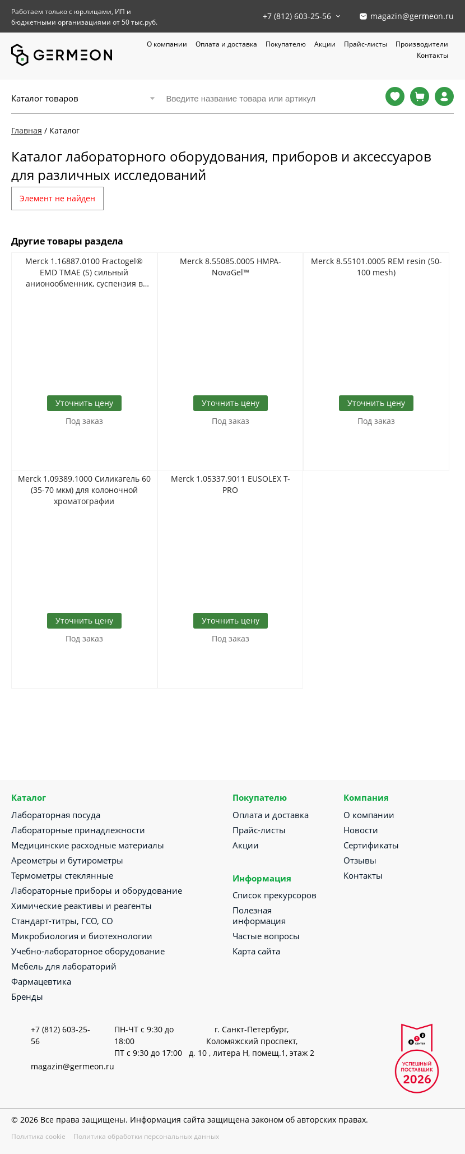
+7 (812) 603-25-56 (297, 16)
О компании (167, 44)
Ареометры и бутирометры (67, 860)
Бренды (27, 996)
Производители (422, 44)
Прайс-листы (365, 44)
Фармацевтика (41, 981)
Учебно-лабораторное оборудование (88, 951)
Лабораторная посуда (55, 814)
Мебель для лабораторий (64, 966)
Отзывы (359, 860)
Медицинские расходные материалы (87, 845)
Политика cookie (38, 1136)
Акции (325, 44)
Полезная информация (259, 915)
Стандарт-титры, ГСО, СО (62, 920)
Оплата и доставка (226, 44)
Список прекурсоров (274, 895)
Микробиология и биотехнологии (81, 935)
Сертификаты (371, 845)
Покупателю (286, 44)
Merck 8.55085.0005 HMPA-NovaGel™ (230, 267)
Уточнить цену (84, 403)
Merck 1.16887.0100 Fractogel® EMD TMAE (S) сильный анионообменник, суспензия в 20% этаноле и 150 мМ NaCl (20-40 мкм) (84, 272)
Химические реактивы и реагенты (81, 905)
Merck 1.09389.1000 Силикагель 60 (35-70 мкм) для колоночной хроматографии (84, 489)
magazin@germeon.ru (412, 16)
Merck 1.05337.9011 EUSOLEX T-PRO (230, 484)
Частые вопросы (266, 935)
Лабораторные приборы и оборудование (96, 890)
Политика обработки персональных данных (146, 1136)
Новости (360, 830)
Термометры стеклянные (62, 875)
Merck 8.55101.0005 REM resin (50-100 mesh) (376, 267)
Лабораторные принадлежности (78, 830)
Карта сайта (256, 951)
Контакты (432, 55)
